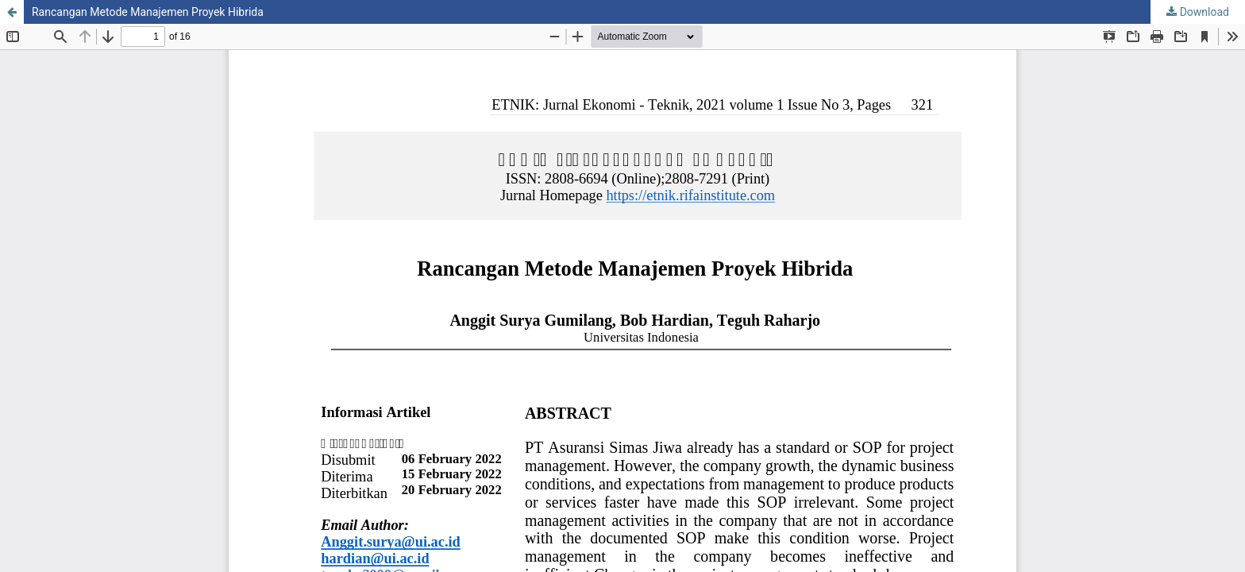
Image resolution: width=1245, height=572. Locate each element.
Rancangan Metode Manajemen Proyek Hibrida (148, 12)
